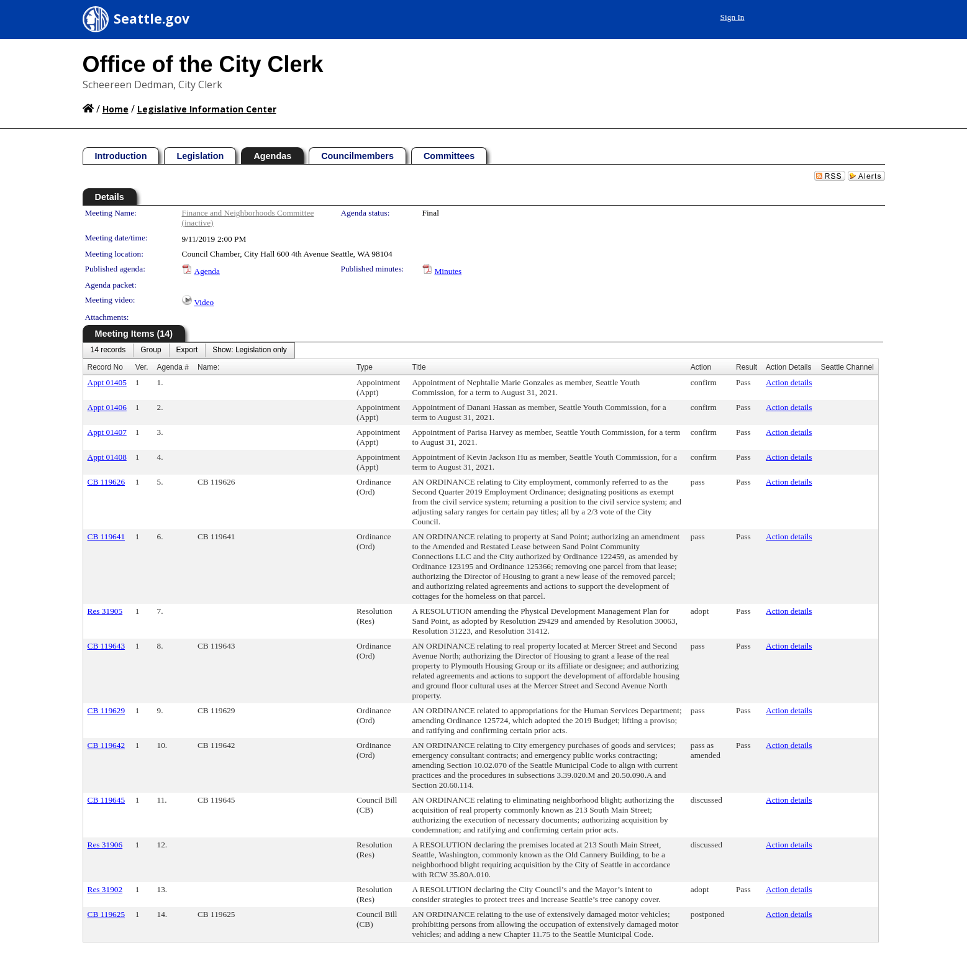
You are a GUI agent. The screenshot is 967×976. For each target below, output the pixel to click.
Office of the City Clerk (203, 64)
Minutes (448, 271)
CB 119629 (106, 710)
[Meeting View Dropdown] (249, 350)
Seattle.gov (151, 18)
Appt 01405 (107, 382)
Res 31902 (105, 889)
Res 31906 (105, 844)
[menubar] (189, 350)
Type (364, 367)
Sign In (732, 17)
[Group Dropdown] (150, 350)
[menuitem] (108, 350)
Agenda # (173, 367)
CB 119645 (106, 800)
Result (746, 367)
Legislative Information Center (206, 109)
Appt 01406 (107, 407)
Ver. (141, 367)
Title (418, 367)
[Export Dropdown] (187, 350)
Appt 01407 (107, 432)
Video (204, 302)
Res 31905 (105, 611)
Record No (105, 367)
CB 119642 (106, 745)
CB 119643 (106, 645)
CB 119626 (106, 481)
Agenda (207, 271)
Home (115, 109)
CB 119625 (106, 914)
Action (701, 367)
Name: (208, 367)
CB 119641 (106, 536)
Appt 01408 (107, 457)
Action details (789, 382)
